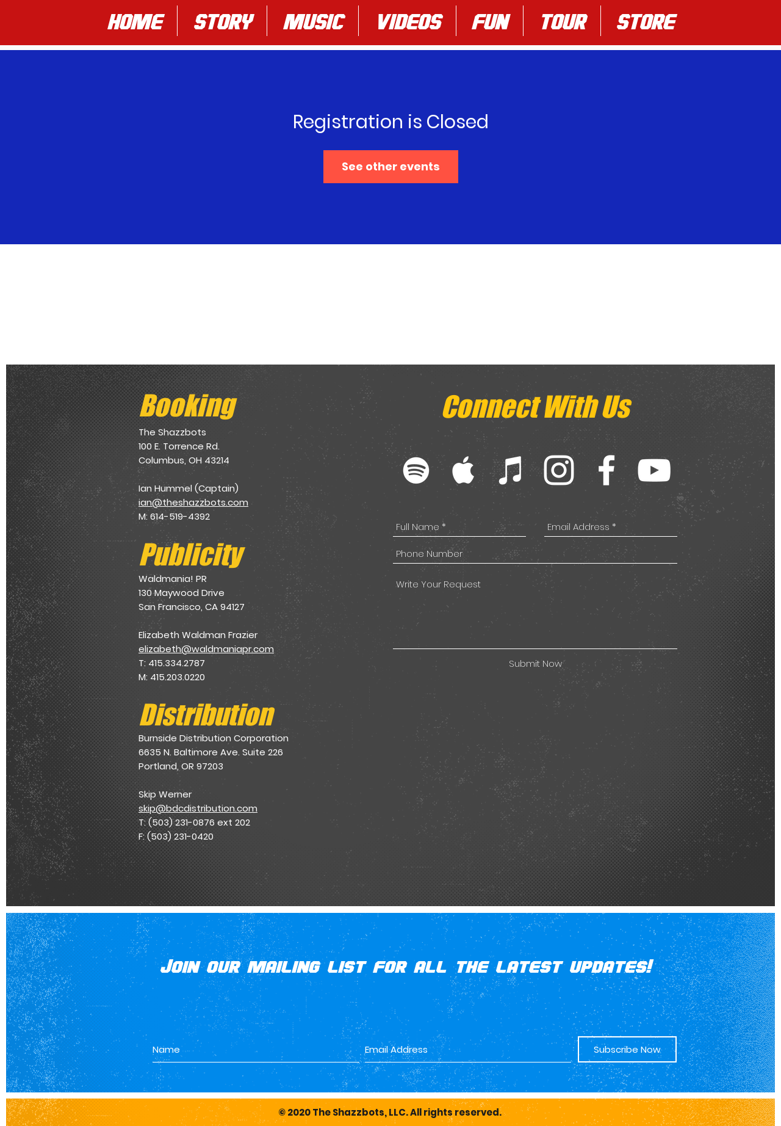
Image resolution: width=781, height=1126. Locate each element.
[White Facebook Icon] (606, 470)
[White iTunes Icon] (511, 470)
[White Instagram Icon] (559, 470)
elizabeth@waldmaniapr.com (206, 648)
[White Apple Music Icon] (464, 470)
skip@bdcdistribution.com (198, 808)
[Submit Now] (535, 663)
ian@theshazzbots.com (193, 502)
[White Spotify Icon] (416, 470)
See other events (391, 166)
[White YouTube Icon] (654, 470)
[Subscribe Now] (627, 1049)
